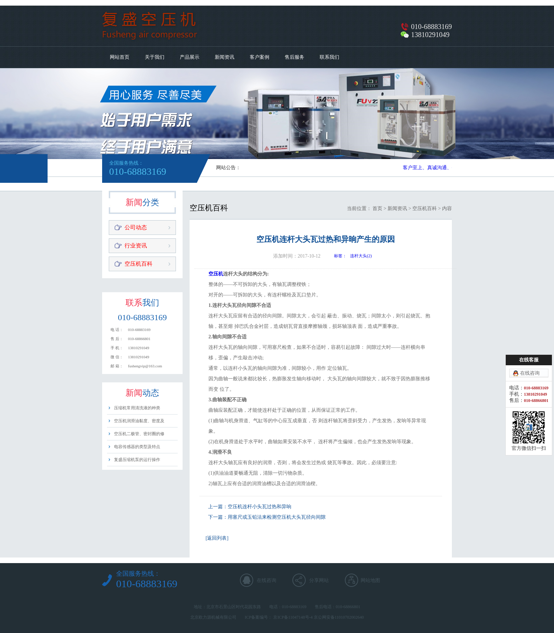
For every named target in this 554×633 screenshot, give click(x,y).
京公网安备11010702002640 (339, 617)
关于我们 (154, 57)
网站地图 (370, 580)
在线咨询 (266, 580)
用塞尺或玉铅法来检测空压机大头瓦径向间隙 (277, 517)
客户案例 (259, 57)
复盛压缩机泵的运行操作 (137, 459)
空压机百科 (138, 264)
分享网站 (319, 580)
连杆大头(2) (361, 255)
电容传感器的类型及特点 (137, 446)
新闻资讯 (224, 57)
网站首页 (119, 57)
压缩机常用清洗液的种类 (137, 407)
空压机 (215, 273)
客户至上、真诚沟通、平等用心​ (438, 167)
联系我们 (329, 57)
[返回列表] (217, 538)
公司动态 (136, 227)
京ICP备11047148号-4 (292, 617)
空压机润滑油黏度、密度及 (139, 420)
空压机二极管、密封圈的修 (139, 433)
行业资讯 (136, 246)
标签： (340, 255)
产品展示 (189, 57)
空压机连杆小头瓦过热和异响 (259, 506)
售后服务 (294, 57)
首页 (377, 208)
